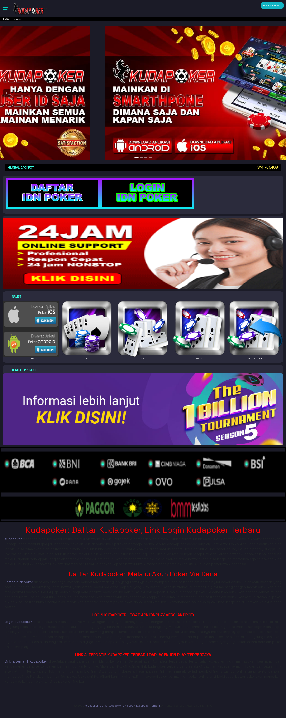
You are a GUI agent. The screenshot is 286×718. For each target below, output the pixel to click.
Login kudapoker (18, 622)
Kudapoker (13, 539)
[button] (6, 8)
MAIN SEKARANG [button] (272, 5)
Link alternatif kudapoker (26, 661)
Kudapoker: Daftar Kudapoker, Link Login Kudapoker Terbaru (122, 705)
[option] (136, 157)
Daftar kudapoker (19, 582)
